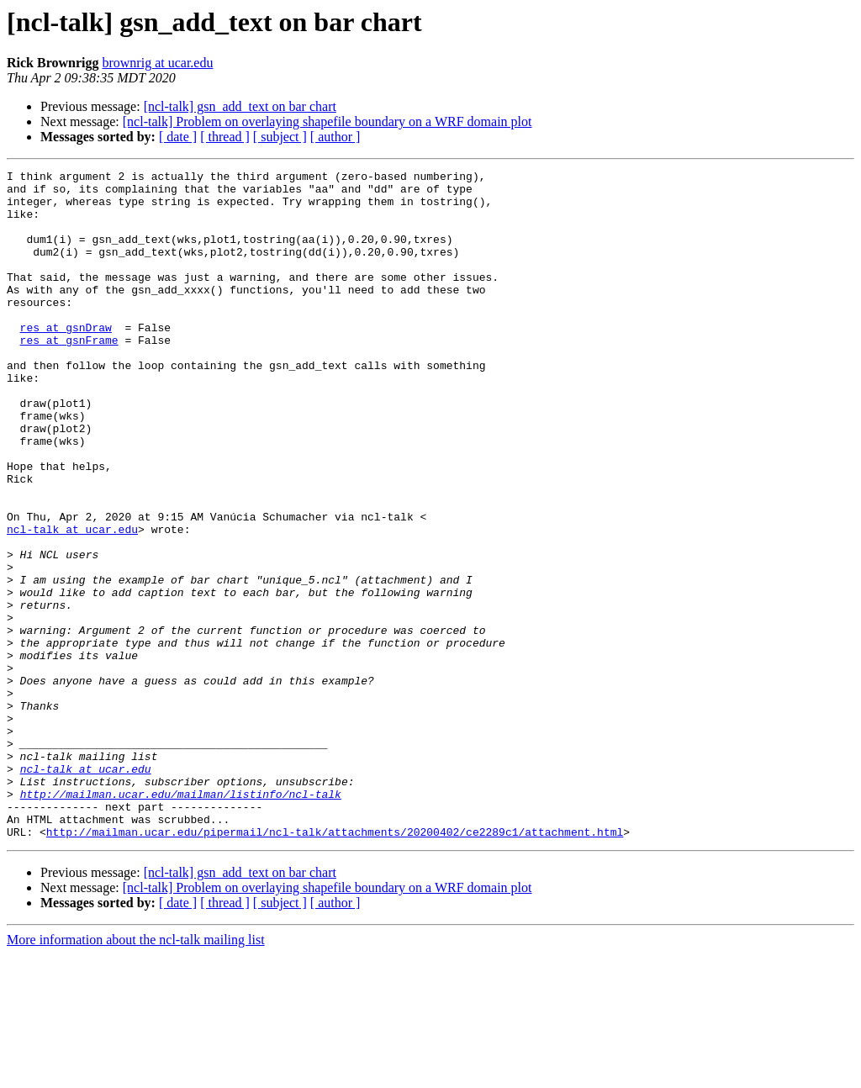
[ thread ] (225, 136)
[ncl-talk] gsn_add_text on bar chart (240, 106)
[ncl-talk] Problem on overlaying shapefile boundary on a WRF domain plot (327, 121)
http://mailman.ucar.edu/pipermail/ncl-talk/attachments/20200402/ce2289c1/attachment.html (334, 965)
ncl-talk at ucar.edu (72, 602)
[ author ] (335, 136)
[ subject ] (280, 136)
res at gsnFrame (69, 375)
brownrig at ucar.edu (157, 62)
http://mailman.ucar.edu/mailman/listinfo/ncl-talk (180, 919)
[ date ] (178, 136)
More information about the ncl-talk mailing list (136, 1073)
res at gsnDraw (66, 359)
